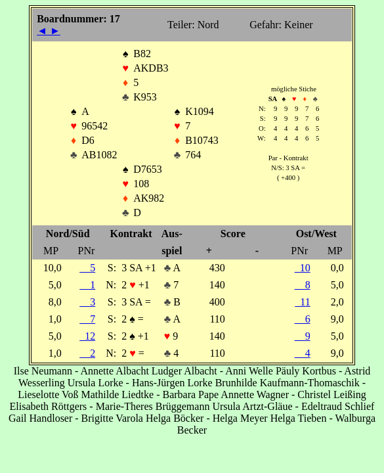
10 (302, 267)
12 (87, 336)
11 (302, 301)
